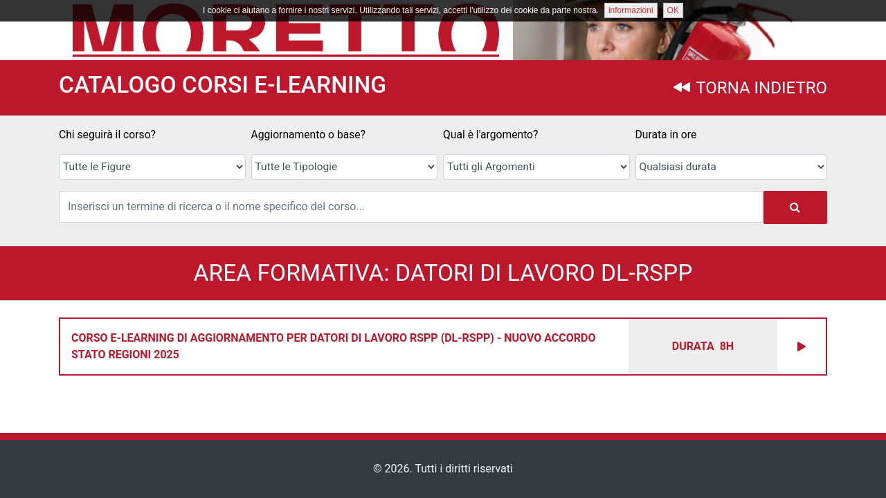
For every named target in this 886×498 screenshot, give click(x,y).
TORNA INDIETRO (750, 88)
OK (673, 10)
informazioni (630, 10)
